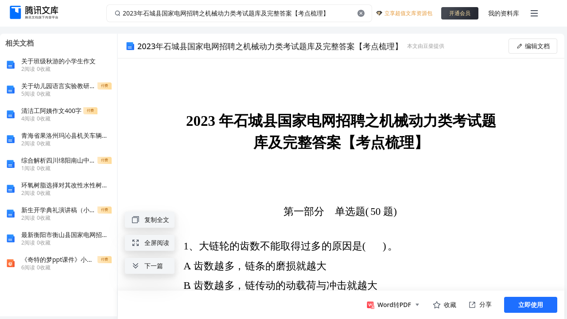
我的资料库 (503, 13)
